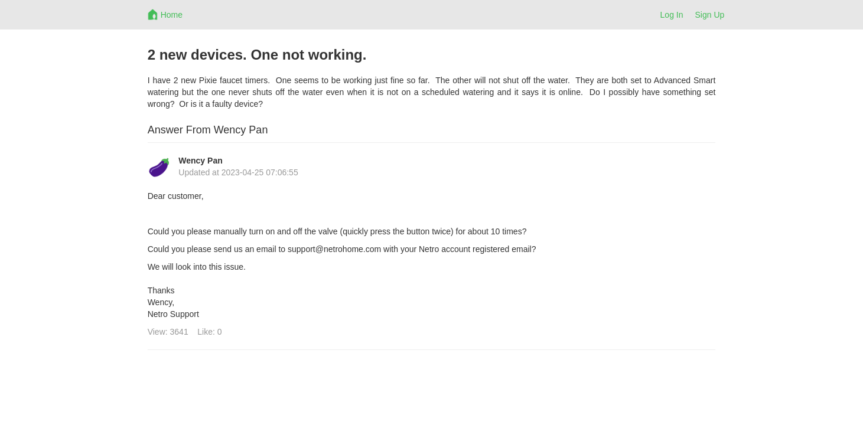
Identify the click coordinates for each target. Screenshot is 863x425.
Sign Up (710, 14)
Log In (671, 14)
